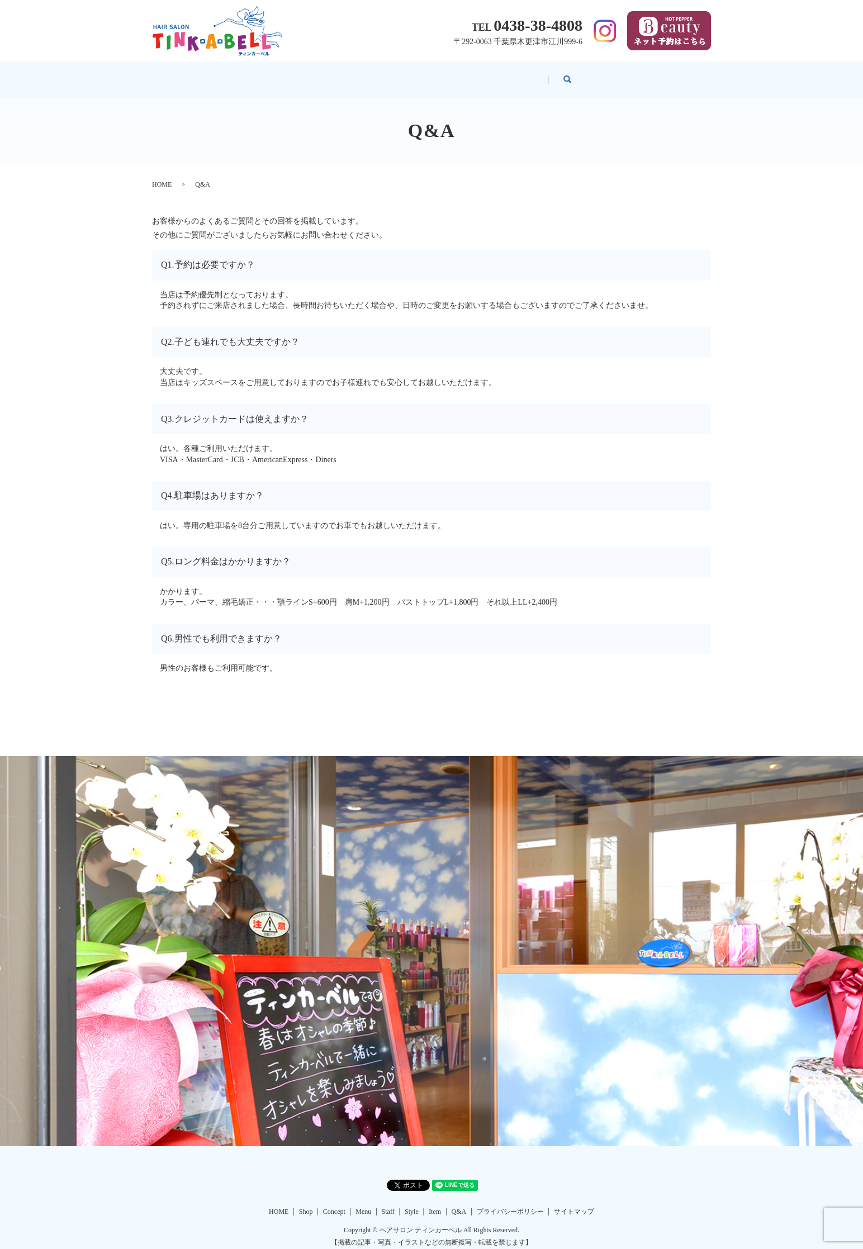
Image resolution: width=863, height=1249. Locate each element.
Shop (272, 74)
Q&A (613, 74)
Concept (332, 74)
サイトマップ (574, 1201)
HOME (213, 74)
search (671, 74)
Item (558, 74)
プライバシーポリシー (510, 1201)
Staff (449, 74)
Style (504, 74)
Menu (394, 74)
